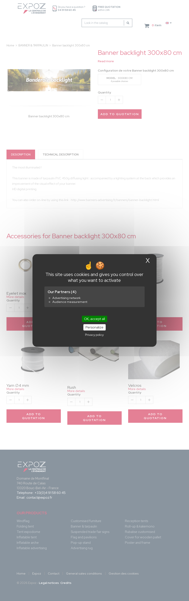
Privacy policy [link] (94, 335)
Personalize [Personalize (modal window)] (94, 327)
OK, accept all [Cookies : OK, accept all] (94, 319)
